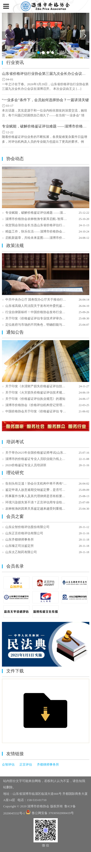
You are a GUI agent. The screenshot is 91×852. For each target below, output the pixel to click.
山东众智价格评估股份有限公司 (27, 527)
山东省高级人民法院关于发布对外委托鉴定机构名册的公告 (46, 306)
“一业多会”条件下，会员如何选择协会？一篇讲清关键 (45, 100)
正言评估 (25, 764)
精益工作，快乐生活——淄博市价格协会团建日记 (40, 231)
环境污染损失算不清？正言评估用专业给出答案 (38, 502)
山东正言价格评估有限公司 (24, 533)
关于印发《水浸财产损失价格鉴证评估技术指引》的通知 (44, 386)
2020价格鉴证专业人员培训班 (25, 465)
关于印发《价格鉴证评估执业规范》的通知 (35, 399)
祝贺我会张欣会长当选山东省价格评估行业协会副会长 (43, 225)
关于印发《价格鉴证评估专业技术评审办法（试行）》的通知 (48, 318)
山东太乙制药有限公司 (21, 552)
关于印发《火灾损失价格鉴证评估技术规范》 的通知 (42, 392)
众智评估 (8, 764)
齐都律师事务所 (48, 764)
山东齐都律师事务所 (19, 539)
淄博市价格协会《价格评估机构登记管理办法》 (38, 405)
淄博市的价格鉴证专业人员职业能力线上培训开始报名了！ (46, 459)
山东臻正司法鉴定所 (19, 546)
